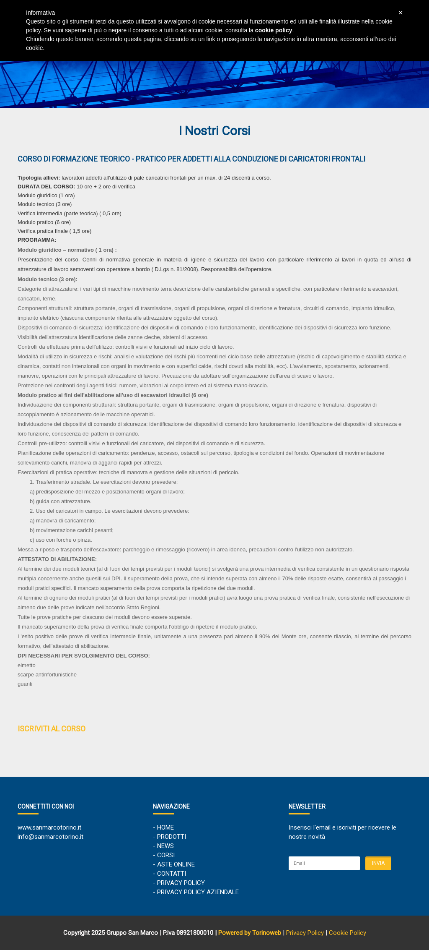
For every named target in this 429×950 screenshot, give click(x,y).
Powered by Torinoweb (249, 933)
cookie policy (273, 30)
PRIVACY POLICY (181, 883)
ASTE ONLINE (176, 864)
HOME (165, 827)
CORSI (166, 855)
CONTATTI (171, 873)
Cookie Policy (347, 933)
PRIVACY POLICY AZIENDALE (198, 892)
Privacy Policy (305, 933)
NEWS (165, 846)
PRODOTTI (171, 836)
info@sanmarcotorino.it (50, 836)
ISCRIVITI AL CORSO (51, 728)
